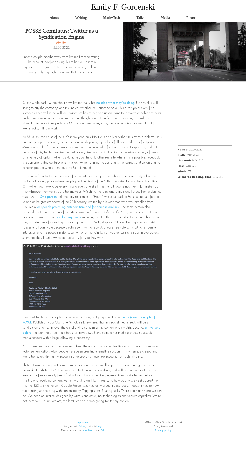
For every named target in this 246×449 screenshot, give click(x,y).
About (54, 17)
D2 (102, 430)
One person (48, 197)
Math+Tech (111, 17)
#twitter (61, 42)
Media (165, 17)
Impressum (82, 422)
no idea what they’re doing (115, 103)
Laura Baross (88, 430)
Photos (191, 17)
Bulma (82, 426)
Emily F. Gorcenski (123, 6)
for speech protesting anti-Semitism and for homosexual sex (78, 207)
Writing (81, 17)
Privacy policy (163, 430)
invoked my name (69, 217)
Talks (140, 17)
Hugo (99, 426)
